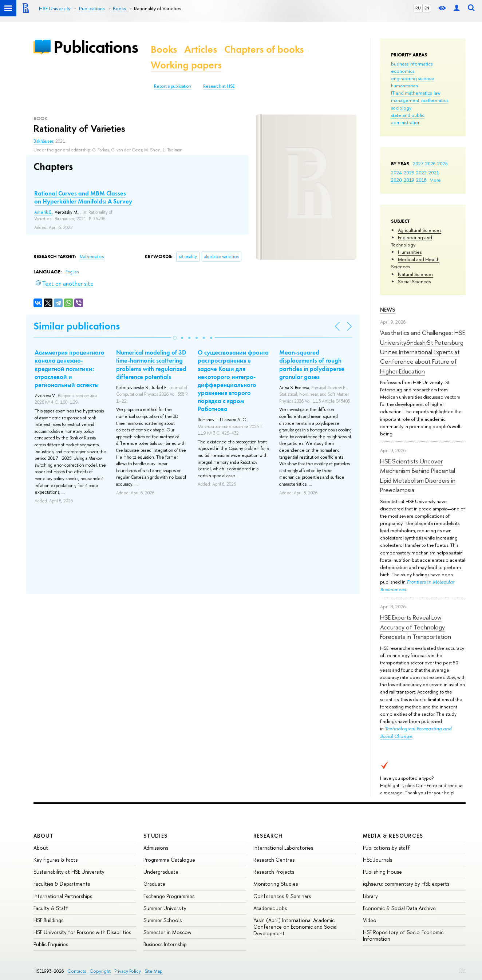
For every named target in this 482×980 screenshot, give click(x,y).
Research (268, 835)
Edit (462, 969)
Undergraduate (160, 871)
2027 (418, 163)
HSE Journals (377, 859)
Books (164, 49)
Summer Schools (162, 920)
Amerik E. (43, 212)
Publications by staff (386, 847)
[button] (174, 337)
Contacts (76, 971)
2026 (430, 163)
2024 (396, 172)
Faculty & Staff (50, 908)
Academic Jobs (270, 908)
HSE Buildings (48, 920)
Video (369, 920)
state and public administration (407, 119)
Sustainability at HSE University (68, 871)
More (435, 180)
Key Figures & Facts (55, 859)
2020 (396, 180)
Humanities (410, 252)
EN (426, 8)
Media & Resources (393, 835)
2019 (409, 180)
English (72, 272)
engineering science (412, 78)
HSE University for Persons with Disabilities (82, 932)
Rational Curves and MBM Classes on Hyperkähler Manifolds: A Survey (83, 197)
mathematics (434, 100)
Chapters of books (264, 49)
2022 (421, 172)
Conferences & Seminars (282, 896)
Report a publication (172, 86)
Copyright (100, 971)
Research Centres (274, 859)
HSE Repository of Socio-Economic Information (403, 935)
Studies (155, 835)
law (437, 93)
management (405, 100)
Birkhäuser (43, 141)
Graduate (154, 883)
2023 (409, 172)
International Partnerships (62, 896)
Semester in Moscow (167, 932)
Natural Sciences (415, 274)
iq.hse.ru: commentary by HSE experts (406, 883)
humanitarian (404, 85)
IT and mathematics (411, 93)
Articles (200, 49)
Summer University (164, 908)
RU (418, 8)
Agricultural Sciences (419, 230)
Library (370, 896)
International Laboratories (283, 847)
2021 (433, 172)
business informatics (411, 63)
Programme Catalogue (169, 859)
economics (402, 71)
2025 (442, 163)
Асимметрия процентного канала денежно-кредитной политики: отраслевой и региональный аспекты (69, 368)
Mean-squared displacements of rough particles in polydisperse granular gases (311, 364)
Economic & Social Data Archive (399, 908)
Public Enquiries (50, 944)
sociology (401, 107)
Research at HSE (219, 86)
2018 (421, 180)
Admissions (155, 847)
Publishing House (382, 871)
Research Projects (273, 871)
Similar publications (76, 326)
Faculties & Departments (61, 883)
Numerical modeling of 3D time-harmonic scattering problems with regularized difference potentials (151, 364)
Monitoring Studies (275, 883)
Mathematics (92, 257)
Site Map (154, 971)
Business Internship (165, 944)
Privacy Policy (127, 971)
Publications (96, 47)
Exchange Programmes (168, 896)
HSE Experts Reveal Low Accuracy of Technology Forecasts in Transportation (415, 627)
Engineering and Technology (411, 241)
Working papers (186, 65)
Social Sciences (414, 281)
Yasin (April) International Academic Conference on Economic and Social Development (295, 927)
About (43, 835)
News (387, 309)
